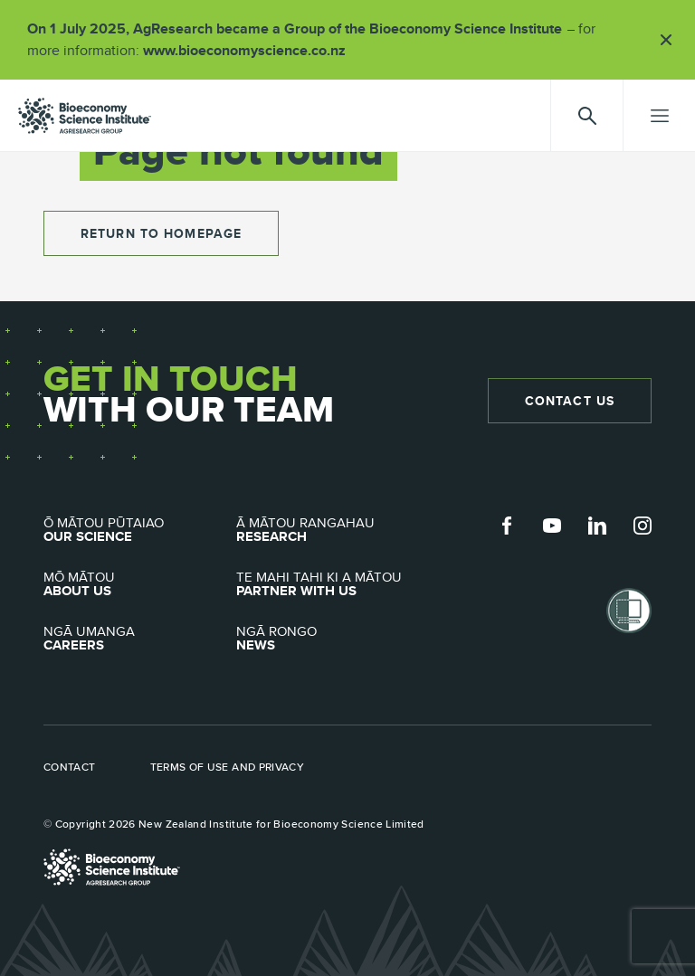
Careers (139, 638)
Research (332, 530)
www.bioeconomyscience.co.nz (250, 50)
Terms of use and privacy (227, 767)
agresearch (84, 116)
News (332, 638)
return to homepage (161, 233)
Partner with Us (332, 584)
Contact (69, 767)
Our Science (139, 530)
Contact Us (569, 401)
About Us (139, 584)
